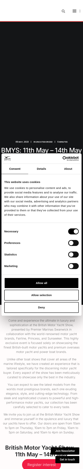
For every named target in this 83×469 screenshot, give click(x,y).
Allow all (41, 283)
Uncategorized (44, 141)
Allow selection (41, 295)
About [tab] (68, 168)
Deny (41, 307)
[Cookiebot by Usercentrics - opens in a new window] (62, 158)
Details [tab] (41, 168)
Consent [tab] (15, 168)
